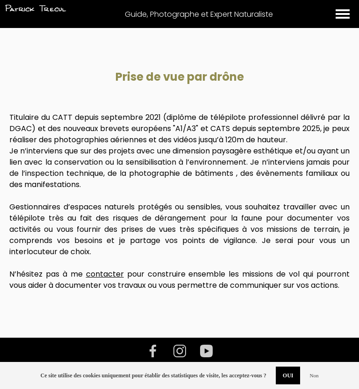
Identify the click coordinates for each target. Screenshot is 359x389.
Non (313, 375)
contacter (105, 274)
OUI (288, 375)
